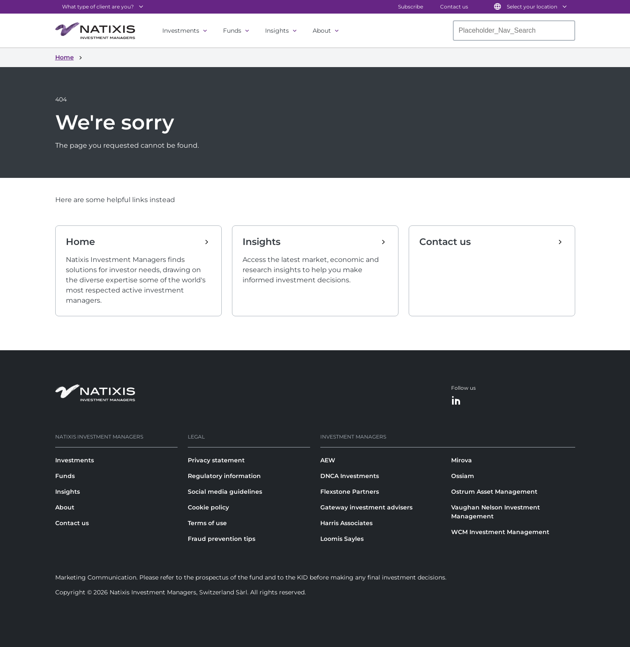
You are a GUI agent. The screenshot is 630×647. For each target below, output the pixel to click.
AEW (327, 460)
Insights (277, 30)
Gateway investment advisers (366, 507)
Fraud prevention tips (221, 539)
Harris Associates (346, 523)
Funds (232, 30)
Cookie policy (208, 507)
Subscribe (410, 6)
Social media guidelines (225, 491)
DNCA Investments (349, 476)
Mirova (461, 460)
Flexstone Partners (349, 491)
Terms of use (207, 523)
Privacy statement (216, 460)
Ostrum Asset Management (494, 491)
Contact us (454, 6)
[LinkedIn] (456, 401)
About (322, 30)
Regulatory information (224, 476)
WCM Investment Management (500, 532)
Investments (180, 30)
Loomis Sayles (342, 539)
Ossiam (462, 476)
